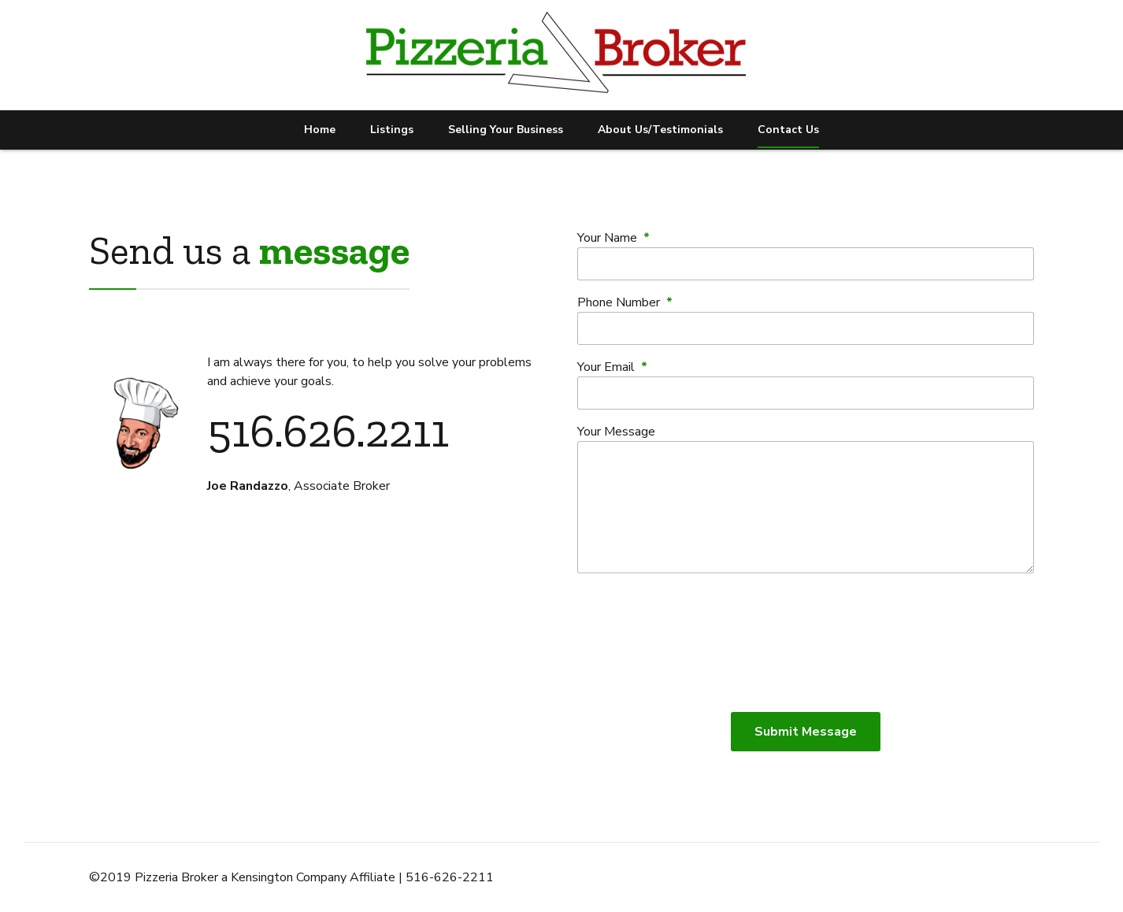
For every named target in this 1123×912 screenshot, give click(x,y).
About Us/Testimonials (660, 129)
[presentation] (805, 642)
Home (319, 129)
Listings (391, 129)
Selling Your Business (505, 129)
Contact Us (788, 129)
